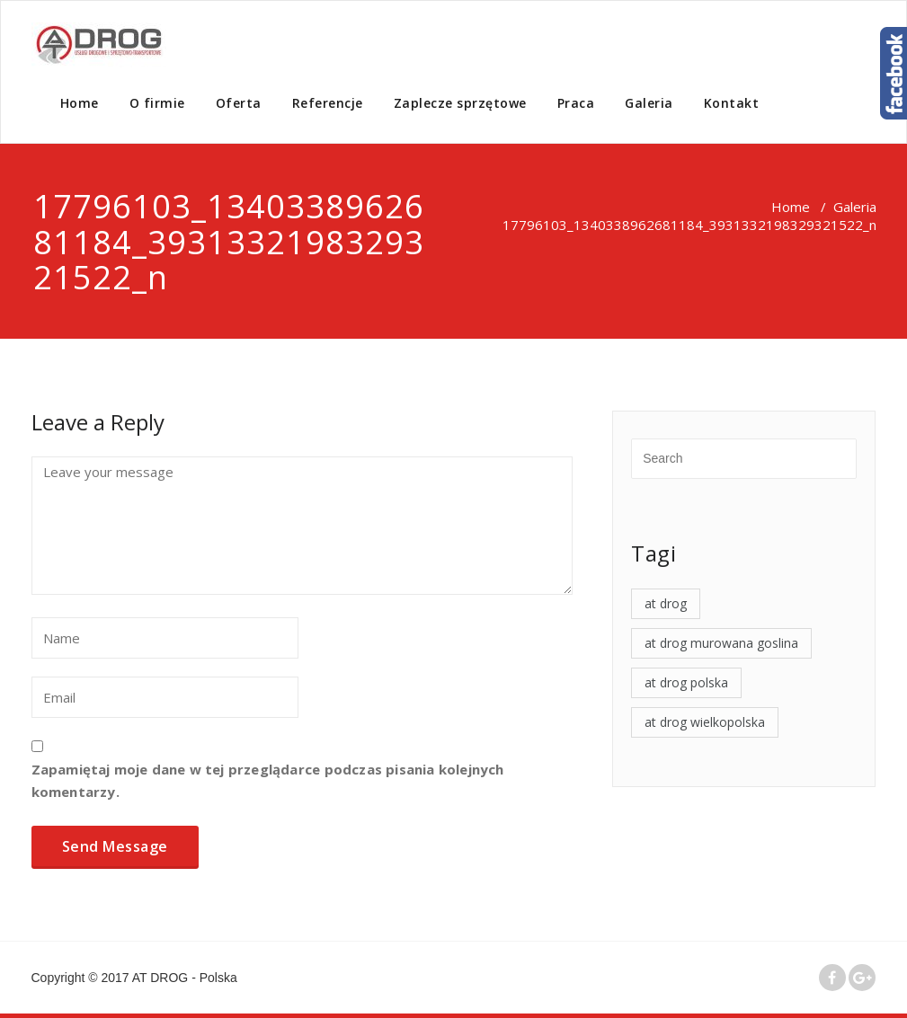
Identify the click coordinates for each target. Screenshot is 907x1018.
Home (79, 102)
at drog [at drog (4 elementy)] (666, 603)
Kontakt (732, 102)
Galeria (649, 102)
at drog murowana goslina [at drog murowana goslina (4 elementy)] (721, 642)
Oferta (239, 102)
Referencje (327, 102)
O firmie (157, 102)
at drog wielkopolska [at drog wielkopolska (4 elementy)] (705, 721)
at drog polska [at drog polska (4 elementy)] (686, 682)
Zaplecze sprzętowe (460, 102)
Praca (576, 102)
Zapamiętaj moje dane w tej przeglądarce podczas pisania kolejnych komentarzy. (267, 780)
